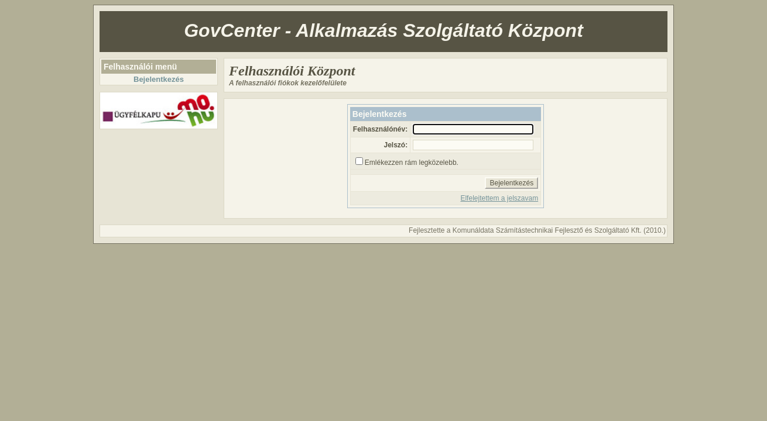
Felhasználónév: (380, 129)
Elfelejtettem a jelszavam (499, 198)
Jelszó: (396, 145)
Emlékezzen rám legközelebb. (411, 162)
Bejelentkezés (158, 79)
